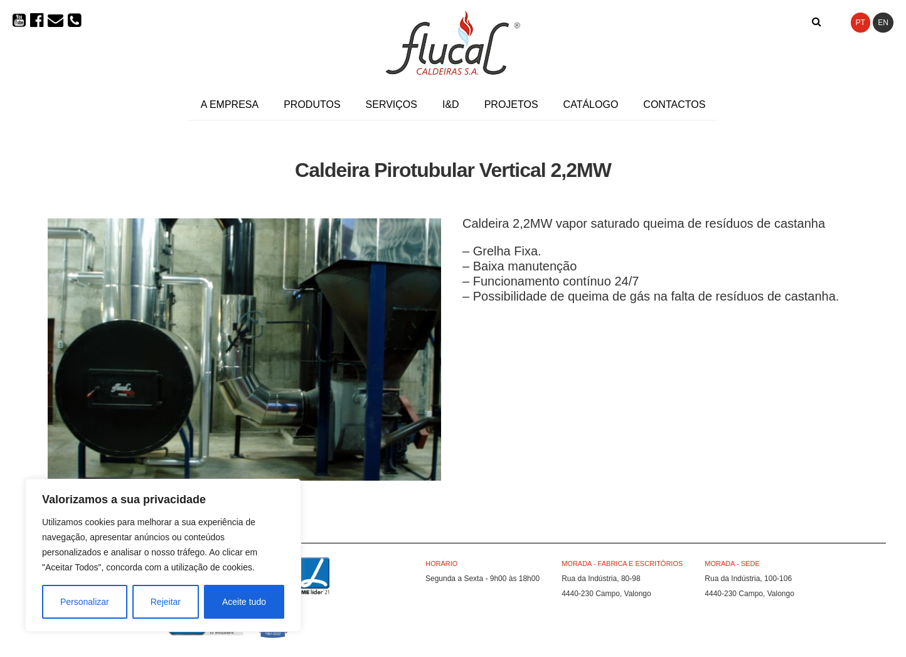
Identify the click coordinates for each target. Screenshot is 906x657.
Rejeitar (166, 602)
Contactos (674, 104)
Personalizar (84, 602)
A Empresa (229, 104)
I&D (450, 104)
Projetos (511, 104)
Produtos (312, 104)
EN (883, 22)
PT (860, 22)
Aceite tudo (244, 602)
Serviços (391, 104)
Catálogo (591, 104)
